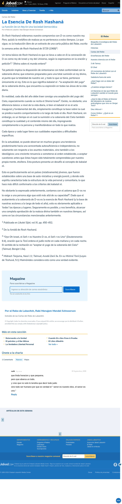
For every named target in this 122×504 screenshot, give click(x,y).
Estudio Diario (41, 447)
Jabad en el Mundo (93, 447)
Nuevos (19, 359)
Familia (42, 10)
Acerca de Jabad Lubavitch (96, 442)
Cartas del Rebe (8, 17)
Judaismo (68, 466)
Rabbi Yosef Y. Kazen (47, 466)
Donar (104, 3)
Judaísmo (15, 10)
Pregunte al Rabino (69, 3)
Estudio (5, 10)
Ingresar (58, 3)
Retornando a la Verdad (16, 338)
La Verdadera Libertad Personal (20, 344)
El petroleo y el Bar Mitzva (17, 341)
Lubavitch (37, 464)
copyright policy (41, 324)
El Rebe (105, 36)
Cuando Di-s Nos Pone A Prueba (63, 338)
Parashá (69, 445)
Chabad (31, 464)
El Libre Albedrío (56, 341)
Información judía (77, 466)
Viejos (26, 359)
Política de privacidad (102, 472)
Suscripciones (41, 449)
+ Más (51, 10)
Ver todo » (53, 344)
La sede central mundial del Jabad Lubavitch (77, 464)
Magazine (20, 445)
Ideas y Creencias (29, 10)
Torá (63, 466)
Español (111, 3)
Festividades (70, 442)
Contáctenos (116, 472)
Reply (14, 394)
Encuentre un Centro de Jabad (89, 3)
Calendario (40, 445)
